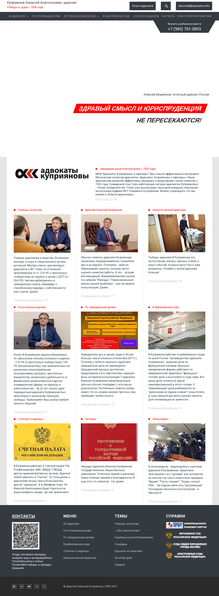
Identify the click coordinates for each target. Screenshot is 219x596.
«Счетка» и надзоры (146, 16)
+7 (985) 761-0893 (184, 29)
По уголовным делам (46, 16)
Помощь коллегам (30, 210)
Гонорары (121, 544)
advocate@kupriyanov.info (194, 6)
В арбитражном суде (116, 16)
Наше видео (160, 419)
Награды (90, 419)
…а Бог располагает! (127, 530)
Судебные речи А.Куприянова (134, 537)
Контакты (168, 16)
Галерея (120, 564)
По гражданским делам (80, 16)
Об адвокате (71, 523)
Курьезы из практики (128, 551)
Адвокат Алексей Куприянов (103, 210)
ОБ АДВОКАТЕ (17, 16)
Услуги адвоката (142, 6)
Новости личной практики (194, 16)
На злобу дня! (123, 557)
